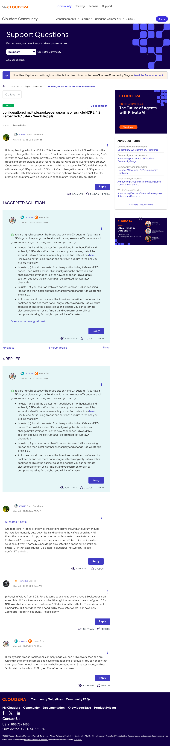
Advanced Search (15, 59)
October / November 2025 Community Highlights (137, 171)
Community (64, 6)
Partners (93, 6)
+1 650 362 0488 (36, 729)
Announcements (66, 18)
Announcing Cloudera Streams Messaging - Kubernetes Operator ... (139, 194)
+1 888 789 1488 (19, 724)
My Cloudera (11, 707)
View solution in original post (28, 321)
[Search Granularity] (21, 51)
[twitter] (10, 712)
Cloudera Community (20, 19)
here (92, 255)
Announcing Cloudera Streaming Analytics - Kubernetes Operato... (139, 183)
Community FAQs (78, 699)
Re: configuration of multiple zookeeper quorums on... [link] (72, 86)
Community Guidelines (47, 699)
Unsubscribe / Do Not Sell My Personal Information (94, 736)
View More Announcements (141, 205)
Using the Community (108, 18)
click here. (78, 740)
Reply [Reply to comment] (96, 330)
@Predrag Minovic (16, 521)
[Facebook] (3, 712)
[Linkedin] (18, 712)
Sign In (161, 19)
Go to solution (99, 105)
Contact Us (11, 719)
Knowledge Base (79, 707)
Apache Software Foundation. (36, 740)
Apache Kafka (19, 125)
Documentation (54, 707)
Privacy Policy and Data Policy (61, 736)
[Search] (92, 52)
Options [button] (10, 94)
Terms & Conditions (40, 736)
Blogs (129, 18)
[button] (106, 145)
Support (107, 6)
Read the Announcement (148, 75)
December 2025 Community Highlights (137, 149)
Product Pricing (105, 707)
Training (80, 6)
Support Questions (33, 86)
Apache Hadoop (134, 736)
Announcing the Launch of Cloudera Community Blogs (135, 160)
